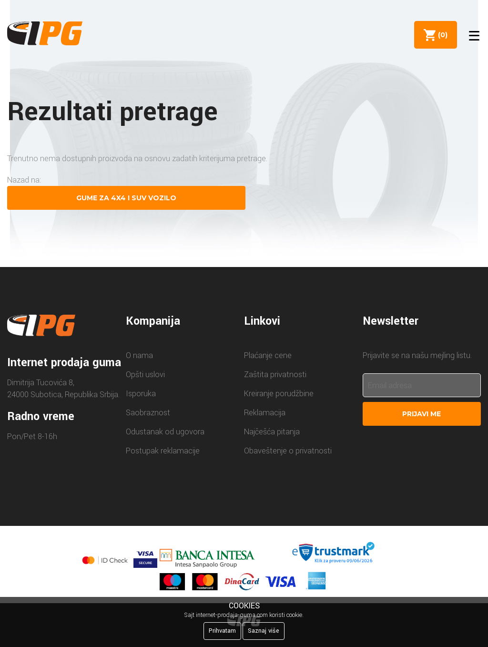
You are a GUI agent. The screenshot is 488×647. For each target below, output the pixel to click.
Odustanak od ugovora (165, 431)
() (440, 35)
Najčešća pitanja (272, 431)
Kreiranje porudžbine (279, 393)
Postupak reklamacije (163, 450)
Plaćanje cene (268, 355)
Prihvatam (222, 630)
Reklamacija (264, 412)
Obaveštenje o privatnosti (288, 450)
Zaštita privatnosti (275, 374)
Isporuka (141, 393)
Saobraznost (148, 412)
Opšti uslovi (145, 374)
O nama (139, 355)
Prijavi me (421, 414)
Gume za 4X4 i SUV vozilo (126, 198)
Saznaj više (263, 630)
